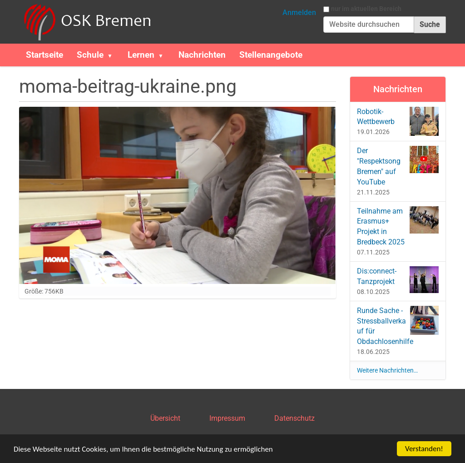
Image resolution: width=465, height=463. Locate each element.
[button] (113, 55)
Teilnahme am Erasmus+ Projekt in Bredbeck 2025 (398, 226)
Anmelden (299, 12)
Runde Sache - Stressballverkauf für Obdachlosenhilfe (398, 326)
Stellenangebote (270, 55)
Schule (90, 55)
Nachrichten (202, 55)
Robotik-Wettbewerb (398, 121)
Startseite (44, 55)
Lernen (141, 55)
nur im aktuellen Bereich (366, 8)
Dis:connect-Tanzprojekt (398, 279)
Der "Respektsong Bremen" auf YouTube (398, 166)
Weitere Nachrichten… (387, 370)
